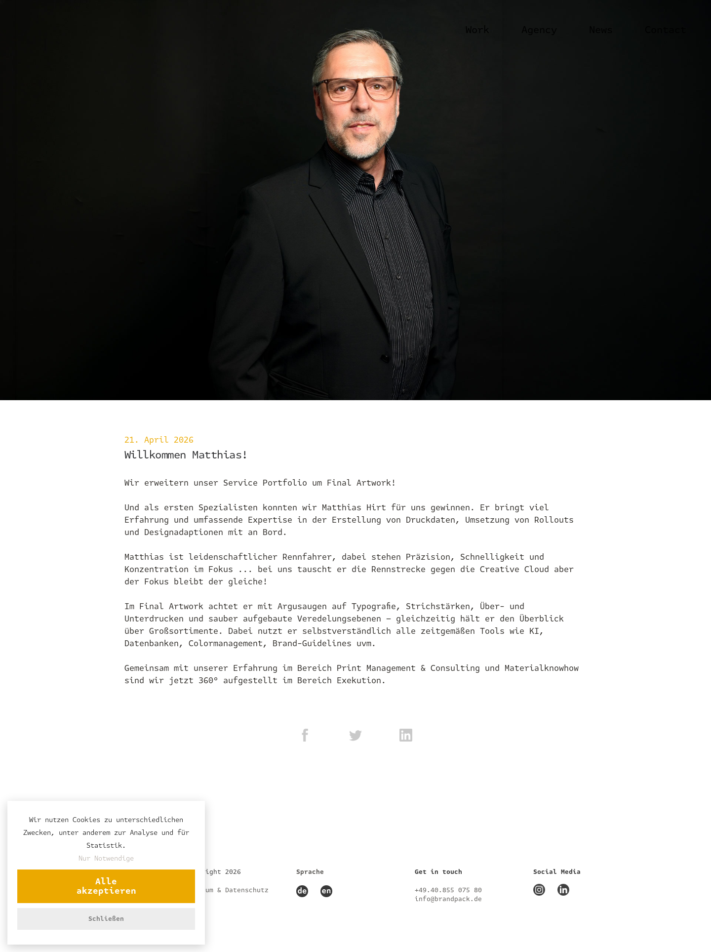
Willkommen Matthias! (186, 455)
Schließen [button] (106, 919)
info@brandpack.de (448, 899)
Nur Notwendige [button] (106, 858)
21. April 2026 (159, 440)
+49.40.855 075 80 (448, 890)
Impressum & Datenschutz (223, 890)
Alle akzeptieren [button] (106, 886)
